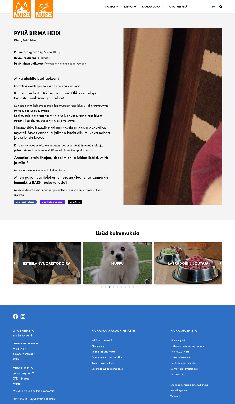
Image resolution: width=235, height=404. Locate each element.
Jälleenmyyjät (178, 340)
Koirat (111, 6)
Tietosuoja (175, 396)
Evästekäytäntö (178, 390)
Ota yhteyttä (179, 6)
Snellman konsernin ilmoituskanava (189, 384)
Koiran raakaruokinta (103, 351)
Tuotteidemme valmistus (183, 363)
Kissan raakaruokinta (103, 363)
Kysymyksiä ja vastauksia (184, 368)
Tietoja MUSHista (179, 351)
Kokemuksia (177, 374)
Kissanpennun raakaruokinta (107, 368)
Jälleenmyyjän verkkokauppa (188, 345)
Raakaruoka (152, 6)
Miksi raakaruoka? (101, 340)
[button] (25, 202)
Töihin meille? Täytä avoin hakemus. (34, 398)
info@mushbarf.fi (23, 335)
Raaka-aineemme (180, 357)
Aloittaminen (98, 345)
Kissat (130, 6)
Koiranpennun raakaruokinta (107, 357)
